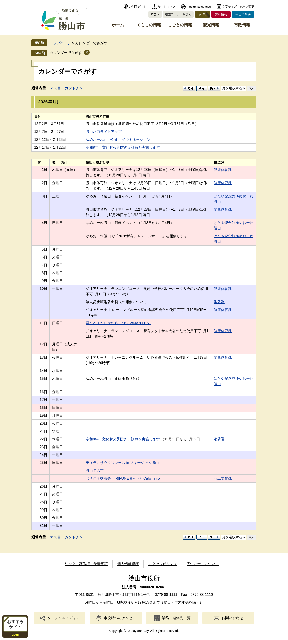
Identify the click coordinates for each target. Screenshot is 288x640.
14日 (43, 371)
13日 (43, 357)
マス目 (55, 88)
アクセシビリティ (162, 564)
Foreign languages (199, 6)
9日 (44, 281)
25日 (43, 463)
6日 (44, 257)
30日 (43, 518)
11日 (43, 323)
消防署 (219, 302)
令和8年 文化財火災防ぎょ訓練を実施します (123, 147)
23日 (43, 447)
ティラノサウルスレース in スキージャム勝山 (122, 463)
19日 (43, 415)
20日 (43, 423)
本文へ (155, 14)
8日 (44, 273)
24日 (43, 455)
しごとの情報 (180, 25)
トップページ (60, 43)
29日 (43, 510)
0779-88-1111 (166, 595)
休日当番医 (243, 14)
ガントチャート (77, 88)
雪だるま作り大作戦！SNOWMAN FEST (118, 323)
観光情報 (211, 25)
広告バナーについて (203, 564)
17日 (43, 400)
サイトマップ (166, 6)
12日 (43, 344)
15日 (43, 378)
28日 (43, 502)
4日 (44, 223)
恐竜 (202, 14)
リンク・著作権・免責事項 (86, 564)
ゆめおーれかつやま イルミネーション (118, 139)
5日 (44, 249)
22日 (43, 439)
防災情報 (221, 14)
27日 (43, 494)
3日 (44, 196)
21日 (43, 431)
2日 (44, 183)
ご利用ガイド (137, 6)
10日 (43, 289)
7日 (44, 265)
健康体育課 (223, 170)
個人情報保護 (128, 564)
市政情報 (242, 25)
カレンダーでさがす (66, 53)
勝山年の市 (95, 470)
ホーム (118, 25)
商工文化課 (223, 478)
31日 (43, 526)
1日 (44, 170)
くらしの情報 (149, 25)
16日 (43, 392)
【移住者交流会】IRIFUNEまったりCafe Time (123, 478)
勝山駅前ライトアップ (104, 132)
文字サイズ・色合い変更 (238, 6)
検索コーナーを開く (178, 14)
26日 (43, 486)
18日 (43, 408)
